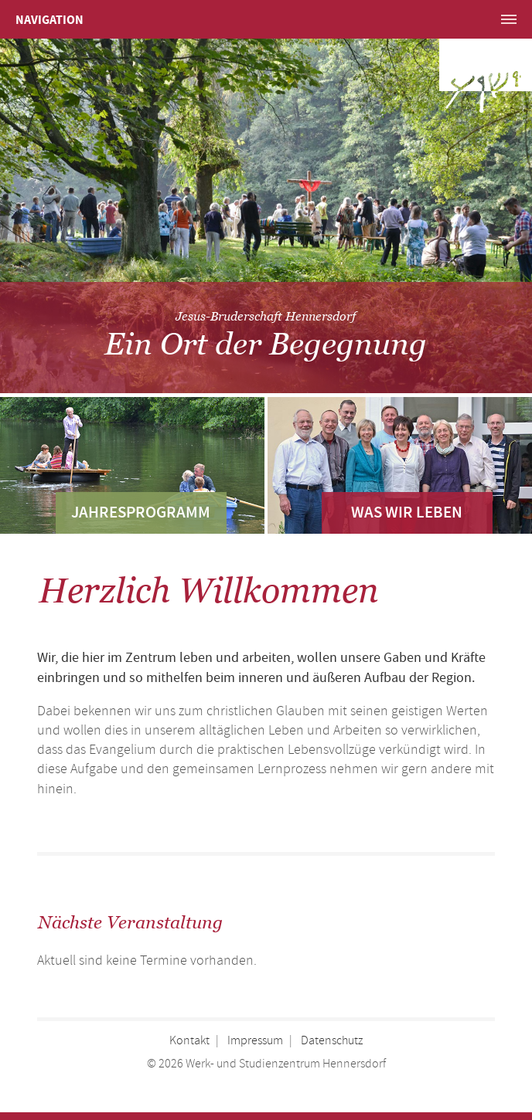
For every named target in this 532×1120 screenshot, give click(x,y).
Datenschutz (332, 1041)
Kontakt (189, 1041)
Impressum (255, 1041)
